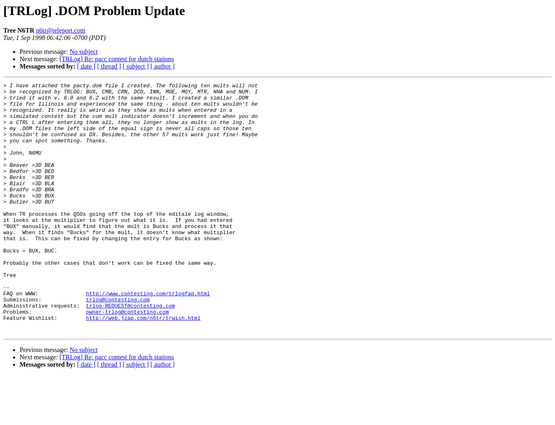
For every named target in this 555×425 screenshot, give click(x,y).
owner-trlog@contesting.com (127, 358)
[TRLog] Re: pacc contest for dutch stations (117, 58)
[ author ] (162, 66)
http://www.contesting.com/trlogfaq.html (148, 336)
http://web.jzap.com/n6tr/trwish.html (143, 365)
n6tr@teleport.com (60, 30)
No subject (84, 51)
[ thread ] (109, 66)
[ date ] (86, 66)
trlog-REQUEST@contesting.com (130, 350)
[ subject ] (136, 66)
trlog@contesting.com (118, 343)
